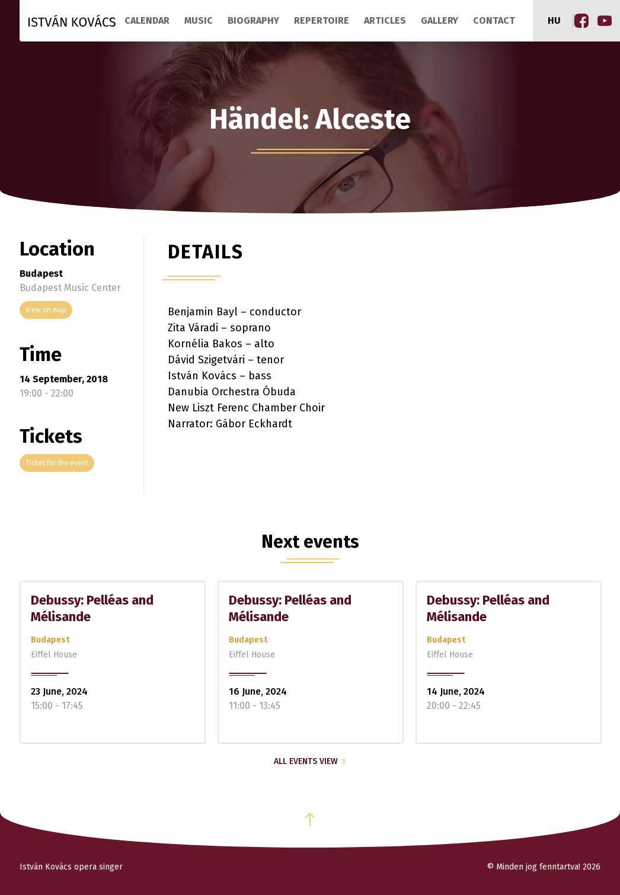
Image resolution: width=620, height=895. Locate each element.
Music (198, 20)
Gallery (439, 20)
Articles (385, 20)
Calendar (147, 20)
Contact (494, 20)
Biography (253, 20)
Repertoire (321, 20)
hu (554, 20)
